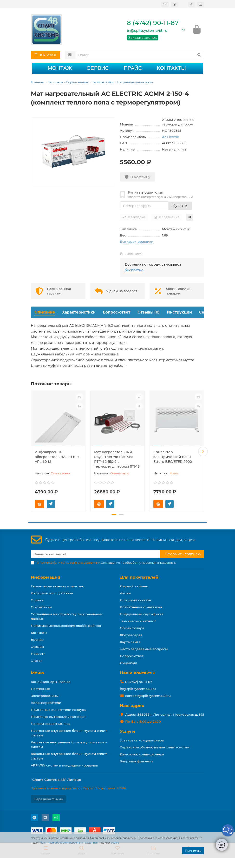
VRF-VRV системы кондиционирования (64, 765)
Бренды (37, 640)
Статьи (37, 660)
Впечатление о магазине (141, 607)
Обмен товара (132, 628)
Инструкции (179, 313)
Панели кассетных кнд (50, 724)
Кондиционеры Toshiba (51, 682)
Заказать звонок (142, 38)
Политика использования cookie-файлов (66, 626)
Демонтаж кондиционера (142, 754)
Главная (37, 83)
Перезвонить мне (48, 799)
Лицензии (128, 663)
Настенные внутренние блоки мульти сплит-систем (69, 733)
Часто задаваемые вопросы (144, 649)
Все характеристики (136, 242)
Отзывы (37, 646)
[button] (203, 452)
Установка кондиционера (142, 740)
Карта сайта (130, 642)
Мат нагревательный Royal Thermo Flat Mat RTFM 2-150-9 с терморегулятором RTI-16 (117, 459)
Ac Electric (170, 137)
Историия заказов (135, 600)
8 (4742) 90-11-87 (152, 23)
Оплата (37, 600)
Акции (125, 593)
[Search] (139, 56)
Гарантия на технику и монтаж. (57, 586)
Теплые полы (102, 83)
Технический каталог (138, 621)
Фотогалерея (131, 635)
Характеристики (79, 313)
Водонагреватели (46, 703)
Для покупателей (139, 577)
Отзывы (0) (148, 313)
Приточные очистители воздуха (58, 710)
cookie (115, 842)
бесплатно (134, 271)
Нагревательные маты (135, 83)
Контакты (171, 69)
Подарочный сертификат (141, 614)
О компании (41, 607)
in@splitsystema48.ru (147, 31)
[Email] (95, 554)
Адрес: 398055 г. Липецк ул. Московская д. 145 (164, 714)
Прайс (133, 69)
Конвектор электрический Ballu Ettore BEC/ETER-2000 (172, 457)
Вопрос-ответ (116, 313)
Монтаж (60, 69)
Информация (45, 577)
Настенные (40, 689)
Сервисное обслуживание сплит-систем (154, 747)
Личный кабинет (134, 586)
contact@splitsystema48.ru (148, 696)
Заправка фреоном (136, 761)
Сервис (98, 69)
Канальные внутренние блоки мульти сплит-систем (69, 756)
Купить (180, 206)
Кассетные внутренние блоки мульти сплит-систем (69, 744)
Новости (38, 653)
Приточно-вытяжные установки (58, 717)
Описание (44, 313)
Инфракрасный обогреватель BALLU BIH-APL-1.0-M (57, 457)
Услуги (127, 731)
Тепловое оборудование (68, 83)
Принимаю (193, 850)
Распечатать (133, 254)
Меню (37, 672)
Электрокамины (45, 696)
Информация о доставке (52, 593)
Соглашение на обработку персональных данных (67, 616)
